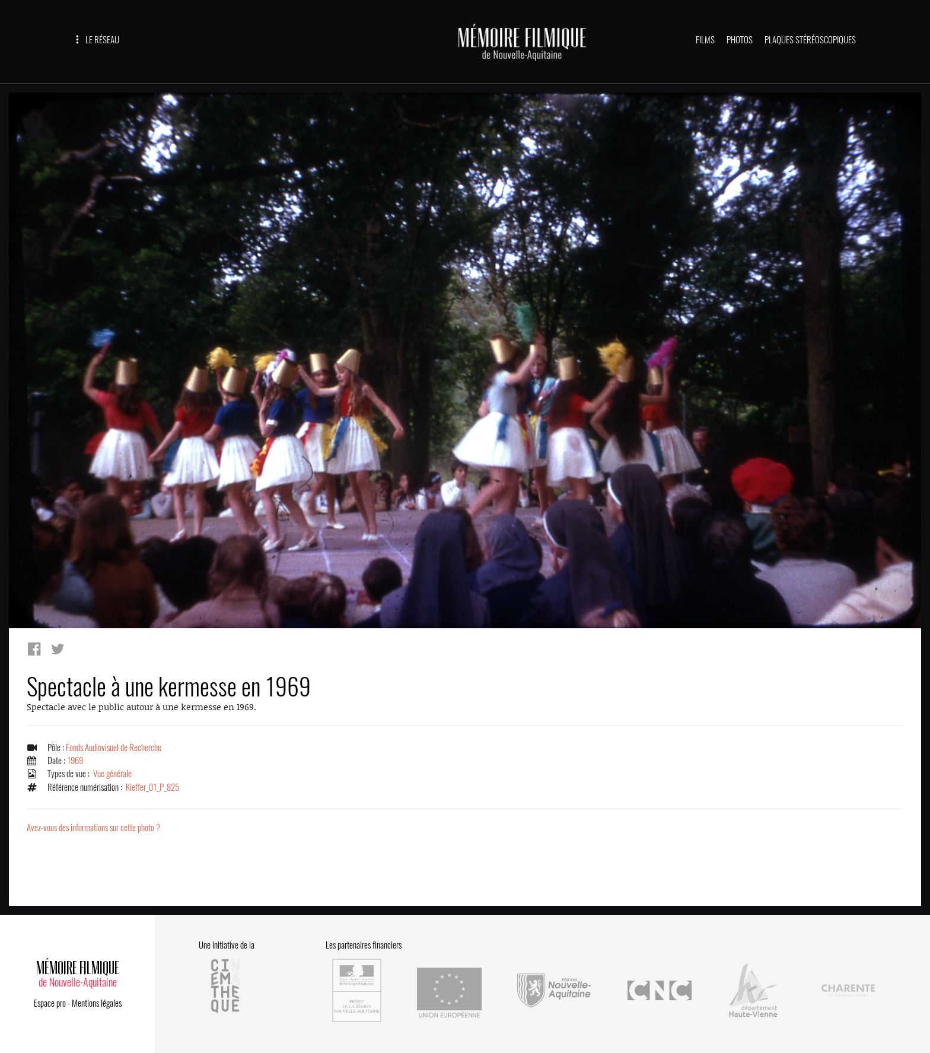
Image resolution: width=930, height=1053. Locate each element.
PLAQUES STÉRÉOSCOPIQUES (810, 40)
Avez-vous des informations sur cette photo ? (93, 828)
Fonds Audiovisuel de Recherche (113, 747)
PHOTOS (740, 40)
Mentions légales (97, 1001)
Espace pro (50, 1001)
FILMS (705, 40)
